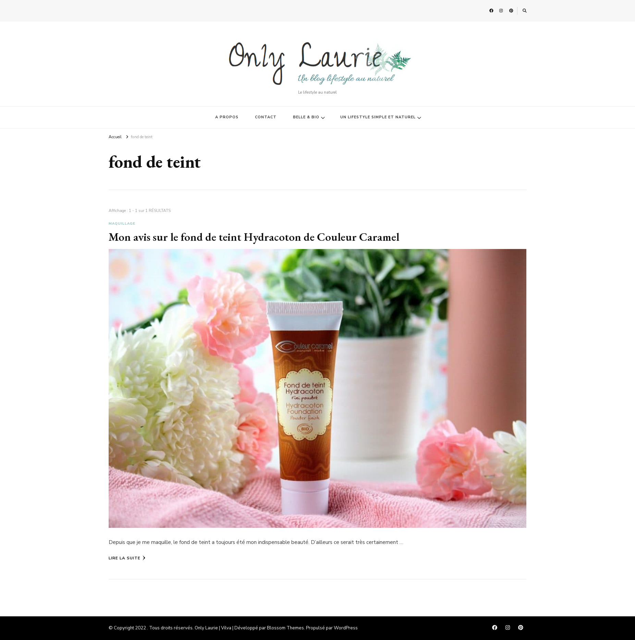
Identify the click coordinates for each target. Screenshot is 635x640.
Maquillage (122, 223)
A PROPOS (227, 117)
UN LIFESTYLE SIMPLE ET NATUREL (378, 117)
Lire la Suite (127, 558)
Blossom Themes (285, 628)
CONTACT (266, 117)
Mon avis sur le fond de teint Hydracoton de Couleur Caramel (254, 236)
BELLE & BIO (306, 117)
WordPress (346, 628)
